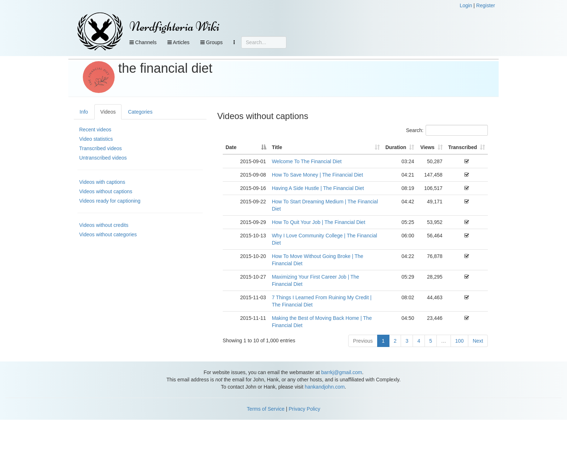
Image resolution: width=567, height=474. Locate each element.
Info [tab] (84, 112)
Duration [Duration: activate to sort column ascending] (395, 147)
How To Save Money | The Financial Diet (317, 175)
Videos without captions (105, 191)
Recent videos (95, 129)
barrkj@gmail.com (341, 372)
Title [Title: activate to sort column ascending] (277, 147)
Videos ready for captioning (109, 201)
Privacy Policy (304, 409)
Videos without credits (103, 225)
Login (466, 5)
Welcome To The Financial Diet (307, 161)
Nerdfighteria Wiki (174, 26)
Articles (178, 42)
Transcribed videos (100, 148)
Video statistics (96, 139)
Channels (143, 42)
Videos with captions (102, 182)
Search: (447, 130)
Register (485, 5)
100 (459, 341)
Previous (362, 341)
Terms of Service (266, 409)
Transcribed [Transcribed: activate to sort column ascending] (462, 147)
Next (478, 341)
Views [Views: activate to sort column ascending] (427, 147)
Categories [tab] (140, 112)
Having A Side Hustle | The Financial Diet (318, 188)
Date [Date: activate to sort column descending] (231, 147)
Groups (211, 42)
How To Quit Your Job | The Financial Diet (318, 222)
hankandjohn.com (325, 387)
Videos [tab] (108, 112)
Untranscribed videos (103, 158)
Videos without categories (108, 234)
